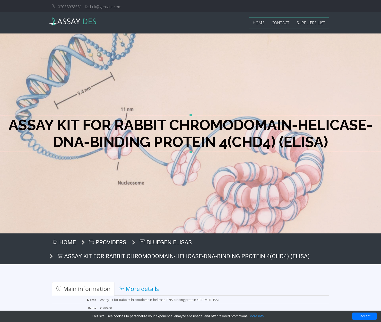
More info (257, 316)
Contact (280, 22)
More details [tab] (139, 289)
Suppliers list (311, 22)
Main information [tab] (83, 289)
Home (258, 22)
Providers (107, 242)
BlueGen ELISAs (165, 242)
